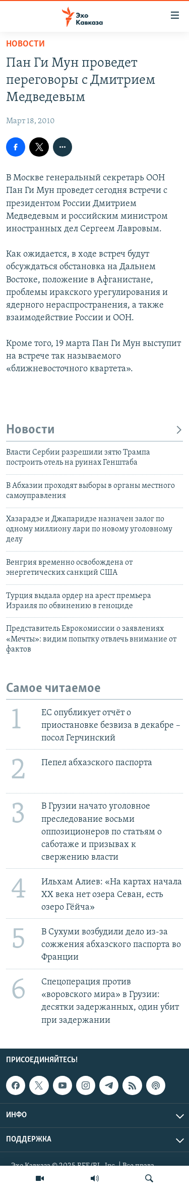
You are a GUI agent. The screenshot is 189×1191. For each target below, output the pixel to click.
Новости (25, 44)
